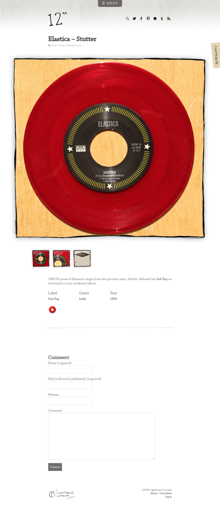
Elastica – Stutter (72, 39)
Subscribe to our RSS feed (168, 18)
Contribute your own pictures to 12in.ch (215, 55)
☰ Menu (110, 3)
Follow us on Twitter (134, 18)
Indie (82, 299)
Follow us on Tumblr (161, 18)
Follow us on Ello (155, 18)
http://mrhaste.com (70, 45)
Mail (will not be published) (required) (74, 379)
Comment (55, 410)
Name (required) (60, 363)
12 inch (57, 19)
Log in (168, 497)
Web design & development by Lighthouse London (63, 495)
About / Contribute (161, 493)
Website (53, 395)
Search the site (127, 18)
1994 (113, 299)
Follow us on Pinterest (148, 18)
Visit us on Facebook (141, 18)
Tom (54, 45)
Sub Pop (162, 279)
